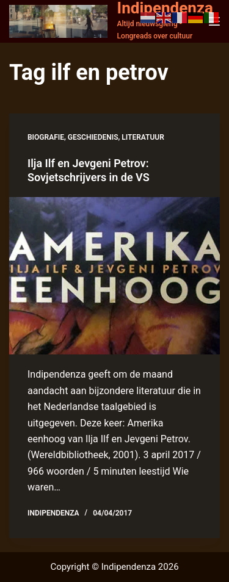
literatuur (143, 137)
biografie (45, 137)
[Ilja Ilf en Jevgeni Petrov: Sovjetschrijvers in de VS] (114, 276)
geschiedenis (93, 137)
